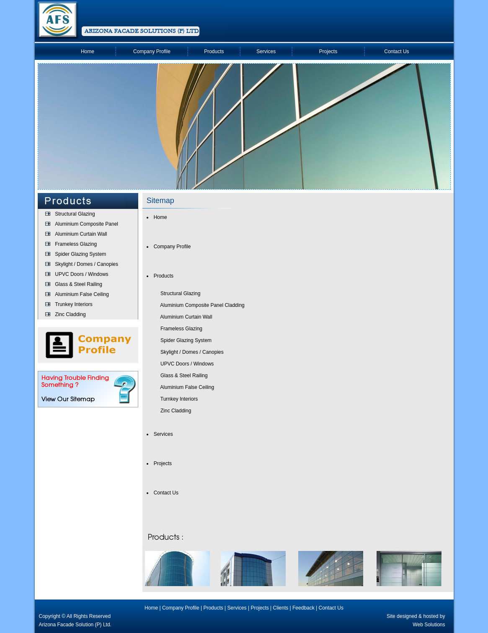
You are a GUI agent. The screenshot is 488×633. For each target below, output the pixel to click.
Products (214, 51)
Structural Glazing (75, 214)
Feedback (303, 608)
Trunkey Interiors (74, 304)
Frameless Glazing (76, 244)
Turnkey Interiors (179, 399)
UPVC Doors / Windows (81, 274)
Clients (281, 608)
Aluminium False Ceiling (82, 294)
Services (266, 51)
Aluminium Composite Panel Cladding (202, 305)
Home (87, 51)
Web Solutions (429, 625)
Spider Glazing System (80, 254)
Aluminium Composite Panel (86, 224)
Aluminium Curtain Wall (81, 234)
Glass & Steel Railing (78, 284)
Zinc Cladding (70, 314)
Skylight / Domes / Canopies (86, 264)
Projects (328, 51)
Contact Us (396, 51)
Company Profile (151, 51)
